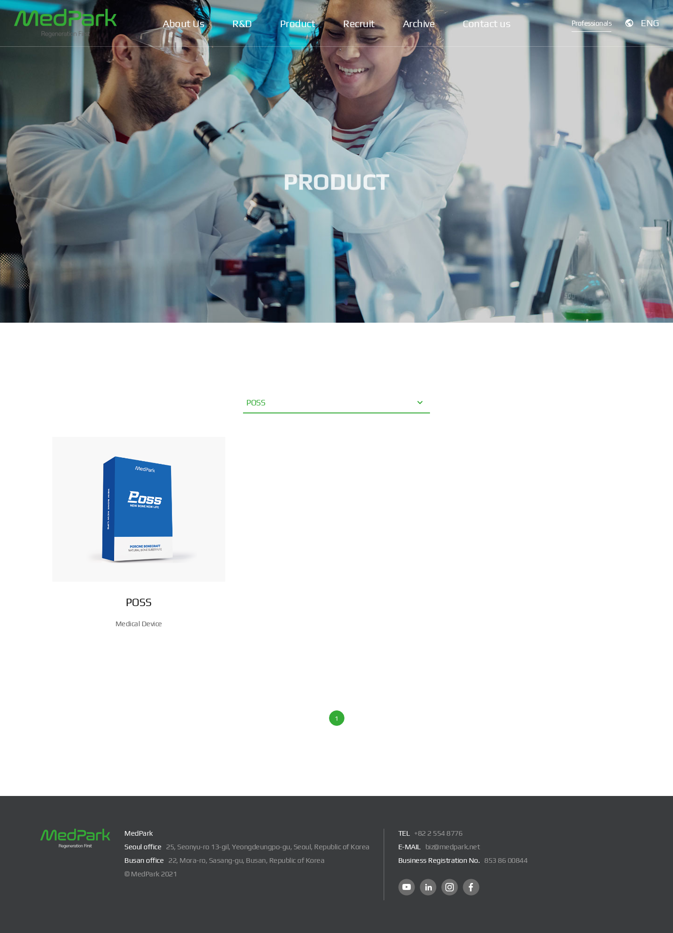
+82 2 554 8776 (438, 833)
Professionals (592, 23)
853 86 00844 (505, 860)
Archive (419, 23)
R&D (242, 23)
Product (297, 23)
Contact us (486, 23)
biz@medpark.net (452, 846)
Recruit (359, 23)
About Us (183, 23)
